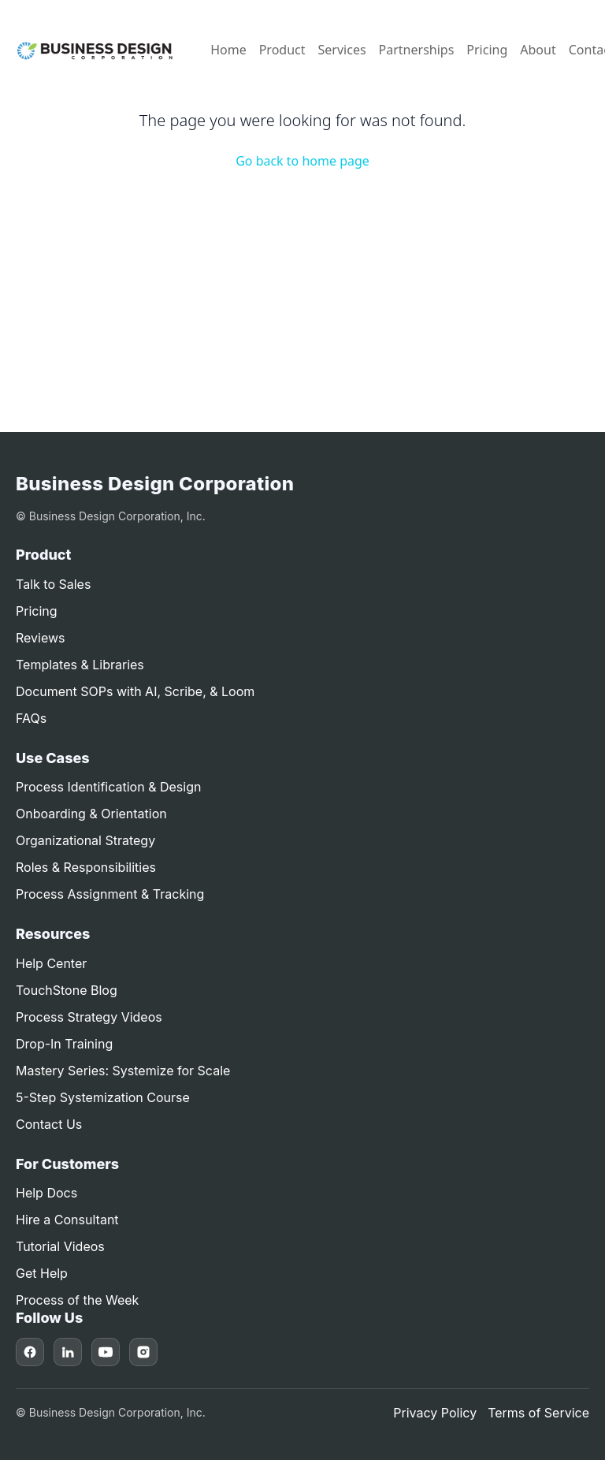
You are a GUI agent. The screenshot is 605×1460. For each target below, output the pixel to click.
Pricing (486, 49)
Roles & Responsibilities (86, 867)
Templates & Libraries (80, 664)
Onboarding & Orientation (91, 813)
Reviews (40, 638)
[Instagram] (143, 1352)
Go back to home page (302, 160)
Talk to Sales (53, 584)
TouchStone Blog (66, 990)
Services (342, 49)
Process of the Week (77, 1300)
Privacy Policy (435, 1413)
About (537, 49)
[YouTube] (105, 1352)
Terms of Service (538, 1413)
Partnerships (417, 49)
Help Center (51, 963)
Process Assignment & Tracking (110, 894)
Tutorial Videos (60, 1246)
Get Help (42, 1273)
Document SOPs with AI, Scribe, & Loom (135, 691)
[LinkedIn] (68, 1352)
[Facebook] (30, 1352)
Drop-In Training (64, 1044)
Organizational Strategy (85, 840)
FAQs (31, 718)
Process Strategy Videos (89, 1017)
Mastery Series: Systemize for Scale (123, 1070)
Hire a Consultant (67, 1219)
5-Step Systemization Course (103, 1097)
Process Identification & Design (108, 787)
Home (228, 49)
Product (282, 49)
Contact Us (49, 1124)
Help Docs (46, 1193)
